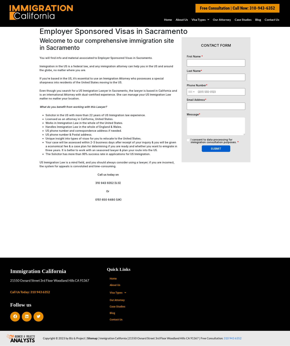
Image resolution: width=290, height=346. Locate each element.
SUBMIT (216, 148)
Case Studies (243, 19)
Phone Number (197, 85)
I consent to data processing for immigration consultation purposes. (215, 141)
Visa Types (200, 19)
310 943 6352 (233, 338)
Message (193, 114)
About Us (182, 19)
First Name (195, 56)
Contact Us (272, 19)
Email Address (196, 100)
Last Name (194, 71)
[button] (200, 19)
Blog (258, 19)
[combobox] (191, 91)
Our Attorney (222, 19)
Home (168, 19)
